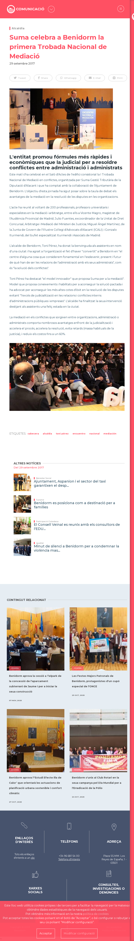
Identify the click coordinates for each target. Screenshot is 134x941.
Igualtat (40, 543)
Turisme (40, 500)
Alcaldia (18, 28)
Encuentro (79, 433)
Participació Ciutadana (47, 521)
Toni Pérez (62, 433)
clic (33, 857)
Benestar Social (43, 478)
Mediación (109, 433)
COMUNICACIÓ (31, 9)
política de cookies (96, 914)
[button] (19, 78)
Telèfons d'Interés (69, 859)
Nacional (94, 433)
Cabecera (33, 433)
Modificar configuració (79, 933)
